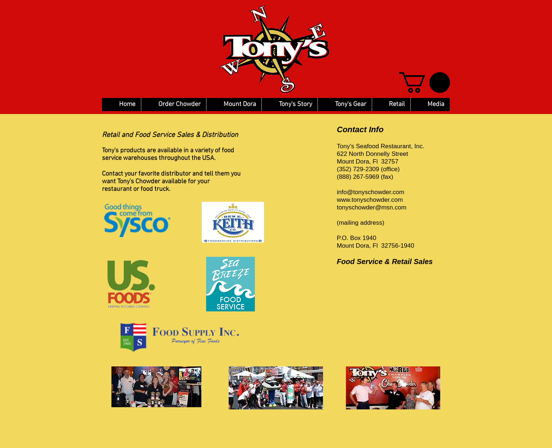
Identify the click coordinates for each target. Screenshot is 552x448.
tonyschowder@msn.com (371, 207)
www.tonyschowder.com (370, 199)
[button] (424, 82)
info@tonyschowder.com (370, 192)
